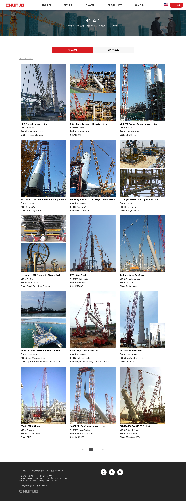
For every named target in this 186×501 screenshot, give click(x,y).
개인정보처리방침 (37, 470)
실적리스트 (113, 49)
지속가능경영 (115, 5)
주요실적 (72, 49)
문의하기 (176, 5)
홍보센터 (139, 5)
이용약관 (23, 470)
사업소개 (68, 5)
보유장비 (90, 5)
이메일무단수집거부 (55, 470)
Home (69, 25)
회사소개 (46, 5)
